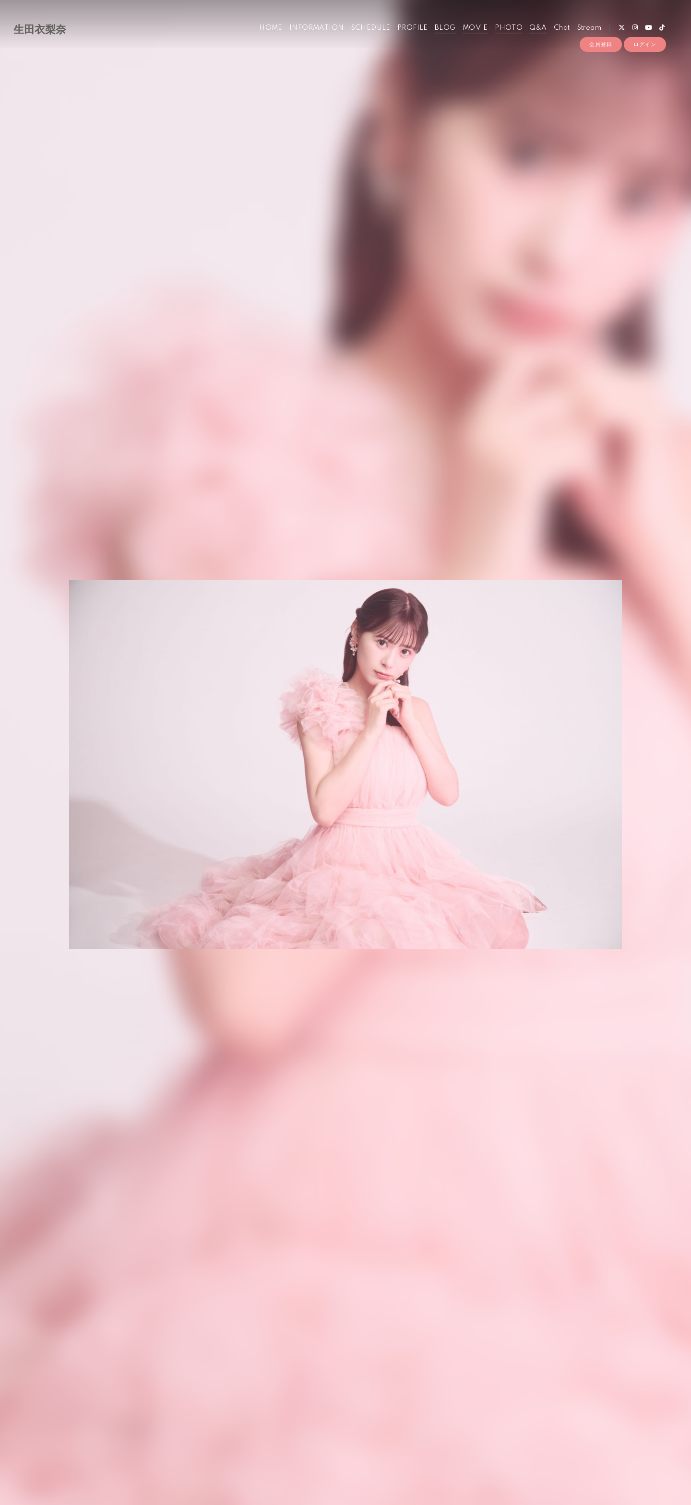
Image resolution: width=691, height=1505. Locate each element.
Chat (562, 27)
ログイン (644, 44)
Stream (589, 27)
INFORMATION (316, 27)
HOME (271, 27)
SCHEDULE (371, 27)
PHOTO (509, 27)
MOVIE (475, 27)
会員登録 (600, 44)
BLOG (445, 27)
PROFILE (412, 27)
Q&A (538, 27)
